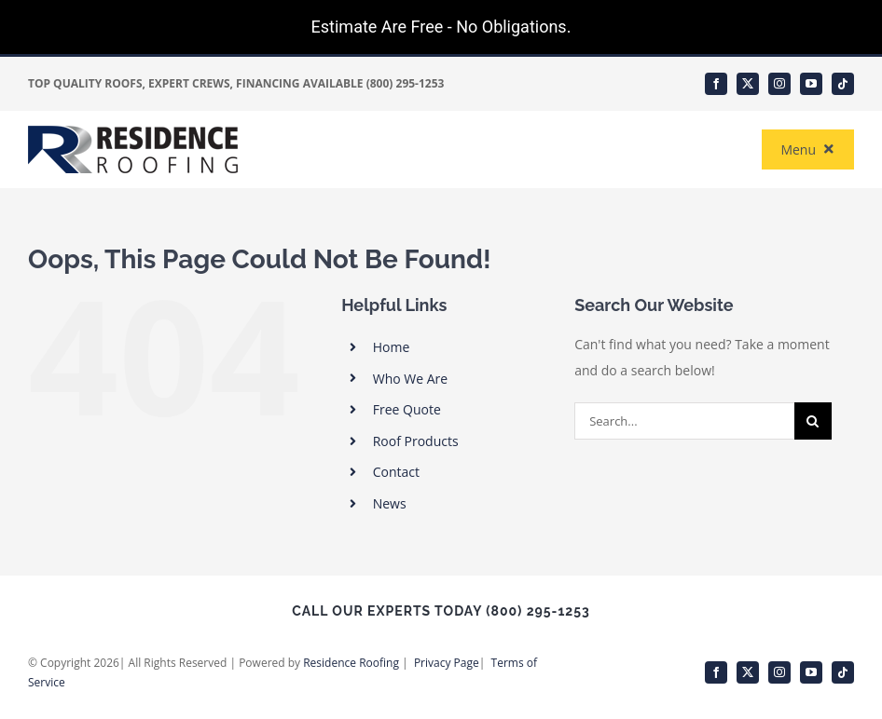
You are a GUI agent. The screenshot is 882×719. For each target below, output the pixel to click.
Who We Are (410, 378)
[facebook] (716, 84)
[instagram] (779, 84)
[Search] (813, 421)
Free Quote (407, 409)
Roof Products (416, 441)
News (390, 503)
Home (391, 347)
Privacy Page (446, 663)
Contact (396, 472)
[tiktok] (843, 84)
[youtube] (811, 84)
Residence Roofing (351, 663)
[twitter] (748, 84)
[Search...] (683, 421)
